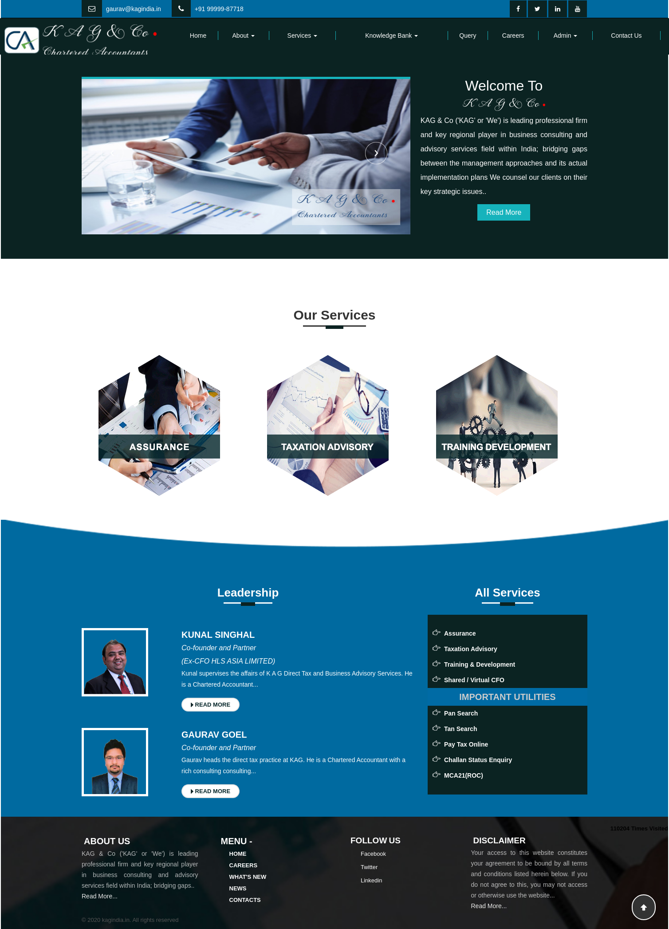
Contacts (245, 900)
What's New (248, 877)
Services (302, 35)
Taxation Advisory (470, 648)
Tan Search (460, 728)
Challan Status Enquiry (478, 759)
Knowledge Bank (391, 35)
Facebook (373, 853)
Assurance (460, 633)
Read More (503, 212)
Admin (566, 35)
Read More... (100, 896)
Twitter (369, 867)
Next (376, 153)
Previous (112, 153)
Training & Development (479, 664)
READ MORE (210, 704)
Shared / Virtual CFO (474, 680)
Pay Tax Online (466, 744)
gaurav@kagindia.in (133, 8)
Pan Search (461, 713)
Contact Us (626, 35)
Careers (513, 35)
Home (198, 35)
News (238, 888)
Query (467, 35)
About (243, 35)
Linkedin (371, 880)
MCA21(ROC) (463, 775)
